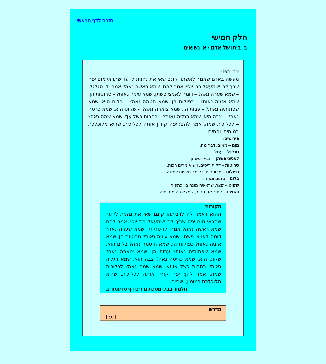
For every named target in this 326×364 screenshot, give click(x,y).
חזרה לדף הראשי (95, 20)
